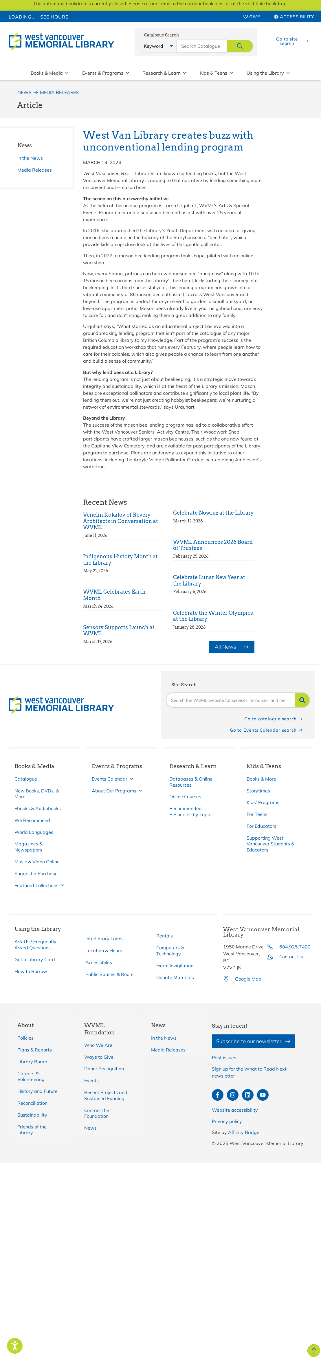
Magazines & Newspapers (28, 847)
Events (91, 1080)
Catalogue (25, 779)
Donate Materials (175, 977)
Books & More (261, 779)
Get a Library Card (34, 959)
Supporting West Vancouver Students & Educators (270, 844)
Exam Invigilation (174, 965)
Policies (25, 1038)
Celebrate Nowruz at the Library (213, 513)
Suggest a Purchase (36, 873)
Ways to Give (98, 1057)
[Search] (302, 700)
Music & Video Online (37, 862)
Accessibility (99, 962)
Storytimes (258, 791)
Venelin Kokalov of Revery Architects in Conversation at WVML (120, 521)
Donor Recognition (104, 1068)
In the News (30, 158)
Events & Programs (106, 73)
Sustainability (32, 1115)
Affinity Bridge (243, 1132)
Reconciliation (32, 1103)
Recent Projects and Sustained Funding (105, 1095)
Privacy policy (227, 1121)
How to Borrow (30, 971)
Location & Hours (103, 950)
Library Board (32, 1061)
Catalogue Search (161, 35)
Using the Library (268, 73)
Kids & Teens (217, 73)
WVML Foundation (99, 1029)
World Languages (33, 832)
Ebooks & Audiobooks (37, 808)
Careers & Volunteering (31, 1076)
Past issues (224, 1057)
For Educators (261, 826)
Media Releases (34, 170)
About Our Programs (117, 791)
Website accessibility (235, 1110)
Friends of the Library (32, 1130)
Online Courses (185, 796)
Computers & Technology (170, 951)
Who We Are (98, 1045)
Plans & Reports (34, 1050)
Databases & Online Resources (190, 782)
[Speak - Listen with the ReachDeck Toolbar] (15, 1346)
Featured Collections (39, 885)
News (24, 145)
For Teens (257, 814)
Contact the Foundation (96, 1113)
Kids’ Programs (263, 802)
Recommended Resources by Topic (190, 811)
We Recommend (32, 820)
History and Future (37, 1091)
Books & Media (50, 73)
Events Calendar (113, 779)
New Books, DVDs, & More (36, 794)
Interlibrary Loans (104, 938)
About (25, 1025)
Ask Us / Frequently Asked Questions (35, 944)
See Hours (54, 17)
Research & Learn (164, 73)
